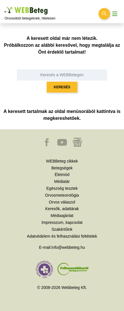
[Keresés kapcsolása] (104, 13)
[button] (47, 145)
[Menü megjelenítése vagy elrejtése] (115, 14)
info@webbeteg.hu (68, 247)
